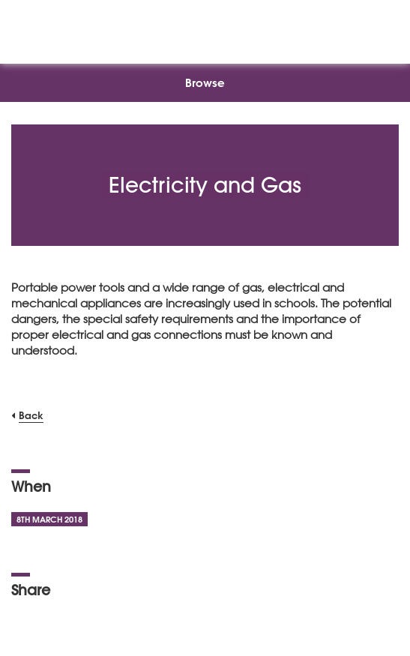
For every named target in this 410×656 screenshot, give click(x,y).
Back (31, 415)
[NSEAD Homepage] (205, 28)
